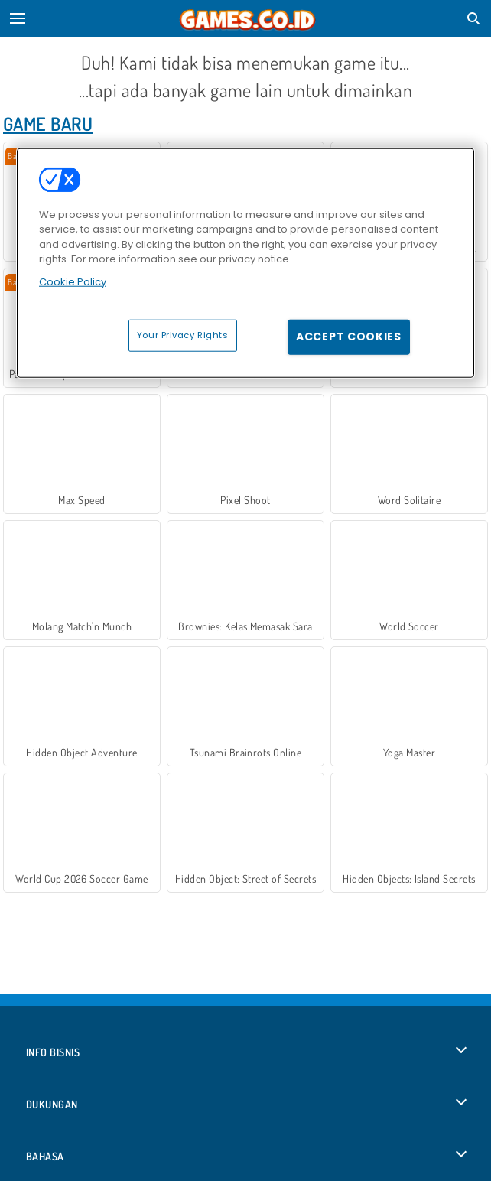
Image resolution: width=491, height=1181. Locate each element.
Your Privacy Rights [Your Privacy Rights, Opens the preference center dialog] (183, 335)
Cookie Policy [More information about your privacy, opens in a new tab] (72, 281)
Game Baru (48, 123)
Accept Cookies (349, 336)
